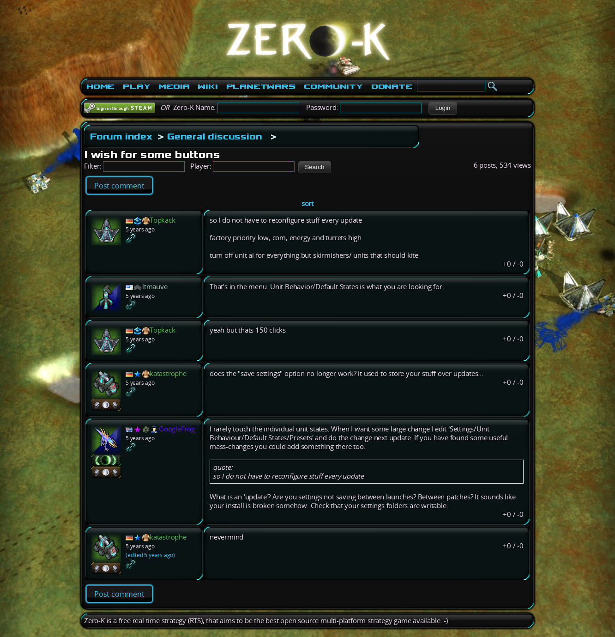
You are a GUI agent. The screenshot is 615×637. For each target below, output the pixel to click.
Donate (391, 86)
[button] (442, 108)
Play (136, 86)
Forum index (121, 136)
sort (307, 203)
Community (333, 86)
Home (100, 86)
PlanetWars (260, 86)
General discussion (214, 136)
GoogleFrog (177, 429)
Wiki (207, 86)
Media (173, 86)
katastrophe (168, 373)
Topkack (162, 220)
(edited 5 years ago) (150, 555)
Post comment (119, 186)
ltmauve (155, 286)
